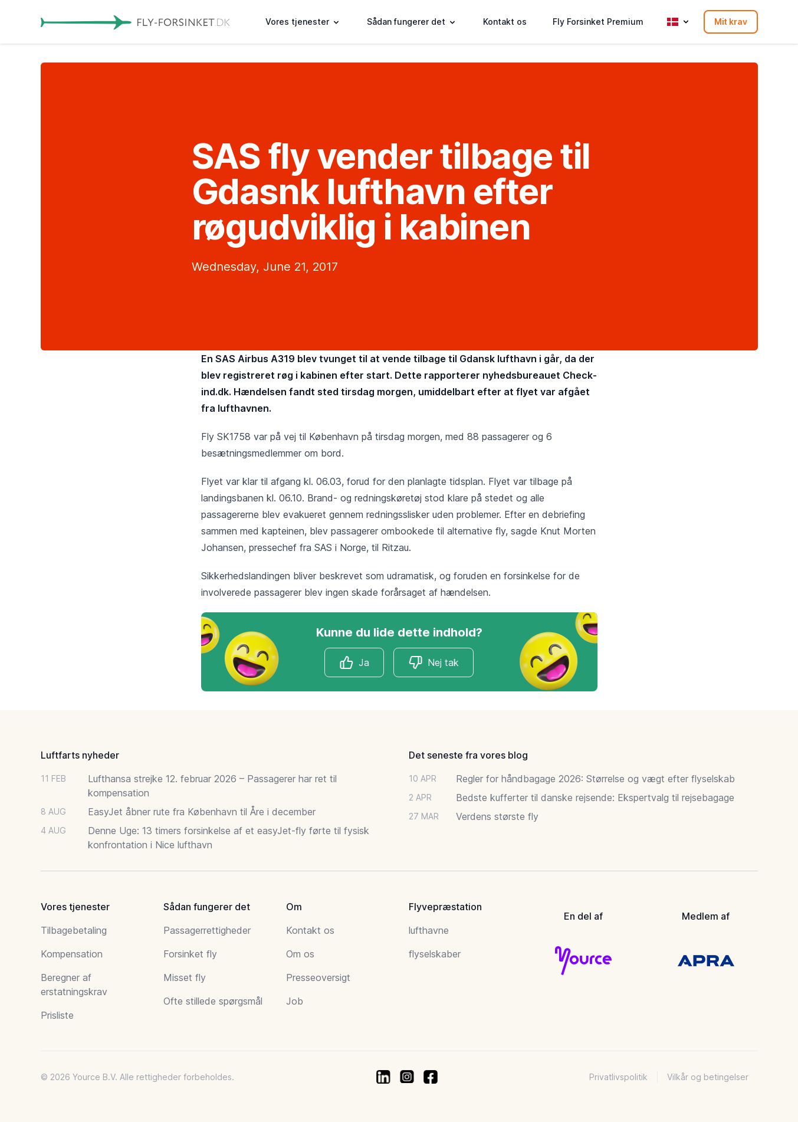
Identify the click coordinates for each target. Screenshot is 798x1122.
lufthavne (429, 930)
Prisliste (57, 1015)
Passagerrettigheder (207, 930)
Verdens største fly (497, 816)
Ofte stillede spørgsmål (212, 1001)
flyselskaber (435, 954)
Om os (300, 954)
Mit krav (730, 22)
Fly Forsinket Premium (598, 22)
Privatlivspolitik (618, 1077)
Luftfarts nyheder (80, 755)
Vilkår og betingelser (707, 1077)
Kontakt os (505, 22)
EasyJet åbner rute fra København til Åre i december (202, 812)
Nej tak (433, 662)
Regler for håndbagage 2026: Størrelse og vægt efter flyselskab (595, 779)
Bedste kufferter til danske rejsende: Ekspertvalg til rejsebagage (595, 797)
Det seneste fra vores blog (468, 755)
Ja (354, 662)
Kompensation (72, 954)
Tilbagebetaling (74, 930)
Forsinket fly (190, 954)
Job (294, 1001)
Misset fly (184, 977)
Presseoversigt (318, 977)
